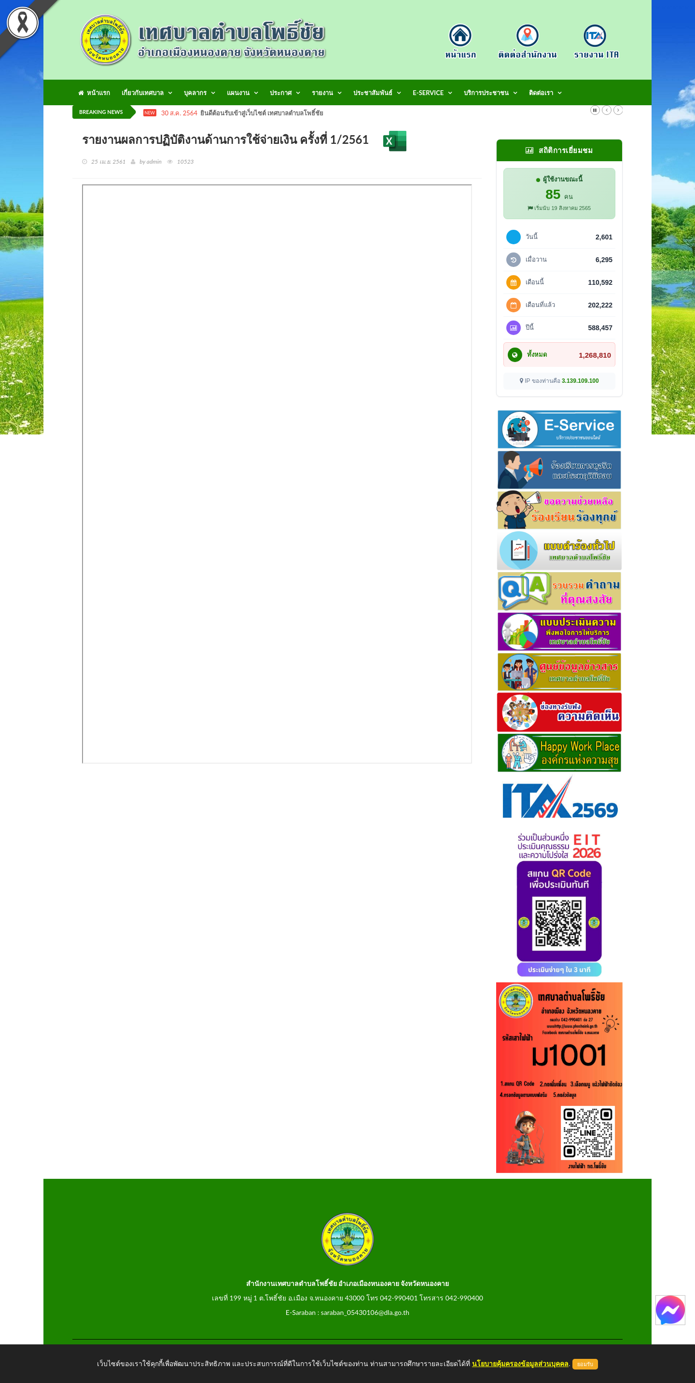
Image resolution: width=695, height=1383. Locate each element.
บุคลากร (195, 93)
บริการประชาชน (486, 93)
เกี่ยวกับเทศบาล (143, 93)
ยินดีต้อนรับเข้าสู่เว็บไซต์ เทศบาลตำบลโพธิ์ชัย (261, 113)
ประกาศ (281, 93)
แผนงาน (238, 93)
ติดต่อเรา (541, 93)
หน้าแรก (94, 93)
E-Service (428, 93)
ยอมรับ (585, 1364)
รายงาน (322, 93)
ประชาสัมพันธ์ (372, 93)
